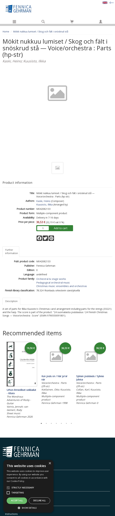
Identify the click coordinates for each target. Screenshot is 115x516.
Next (110, 380)
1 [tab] (41, 423)
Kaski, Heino (43, 201)
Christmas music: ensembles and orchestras (61, 286)
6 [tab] (66, 423)
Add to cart (60, 228)
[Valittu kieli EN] (105, 2)
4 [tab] (56, 423)
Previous (1, 380)
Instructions (11, 513)
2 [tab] (46, 423)
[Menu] (14, 21)
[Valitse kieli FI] (111, 2)
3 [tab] (51, 423)
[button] (28, 507)
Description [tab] (11, 301)
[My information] (100, 21)
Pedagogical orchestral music (53, 282)
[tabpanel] (21, 380)
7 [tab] (71, 423)
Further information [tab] (11, 251)
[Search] (43, 21)
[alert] (28, 486)
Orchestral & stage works (51, 278)
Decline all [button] (39, 500)
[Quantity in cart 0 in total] (72, 22)
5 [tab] (61, 423)
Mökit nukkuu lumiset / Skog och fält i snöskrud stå (40, 31)
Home (6, 31)
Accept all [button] (17, 500)
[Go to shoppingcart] (72, 21)
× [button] (49, 463)
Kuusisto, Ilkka (44, 204)
